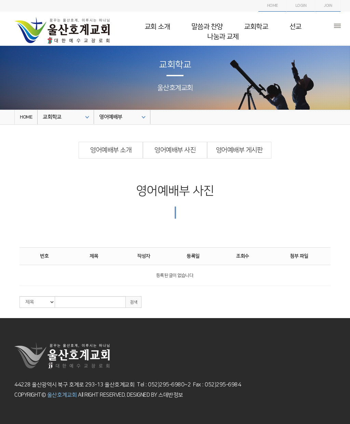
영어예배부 (122, 117)
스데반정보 (170, 395)
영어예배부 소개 (110, 150)
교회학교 (256, 26)
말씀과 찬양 (207, 26)
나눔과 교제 (223, 36)
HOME (26, 117)
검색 (133, 302)
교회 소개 (157, 26)
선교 (295, 26)
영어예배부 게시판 (239, 150)
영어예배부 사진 (175, 150)
